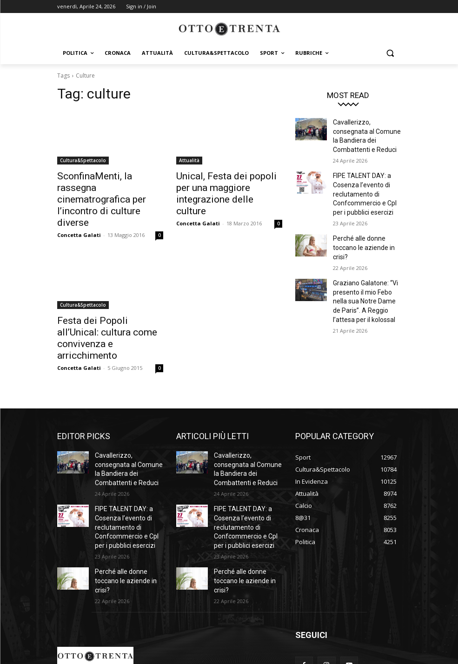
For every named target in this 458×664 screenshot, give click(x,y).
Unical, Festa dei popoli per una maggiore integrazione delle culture (223, 186)
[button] (390, 53)
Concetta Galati (79, 207)
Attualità (189, 160)
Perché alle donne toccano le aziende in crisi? (361, 226)
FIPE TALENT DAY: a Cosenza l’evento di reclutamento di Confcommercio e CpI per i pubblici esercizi (367, 178)
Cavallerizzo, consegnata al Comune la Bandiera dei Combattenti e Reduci (367, 129)
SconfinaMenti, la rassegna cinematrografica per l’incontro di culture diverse (104, 186)
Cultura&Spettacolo (83, 160)
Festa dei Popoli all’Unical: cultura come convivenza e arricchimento (103, 303)
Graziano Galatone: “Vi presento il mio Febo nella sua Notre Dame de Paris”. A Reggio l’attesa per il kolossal (366, 275)
